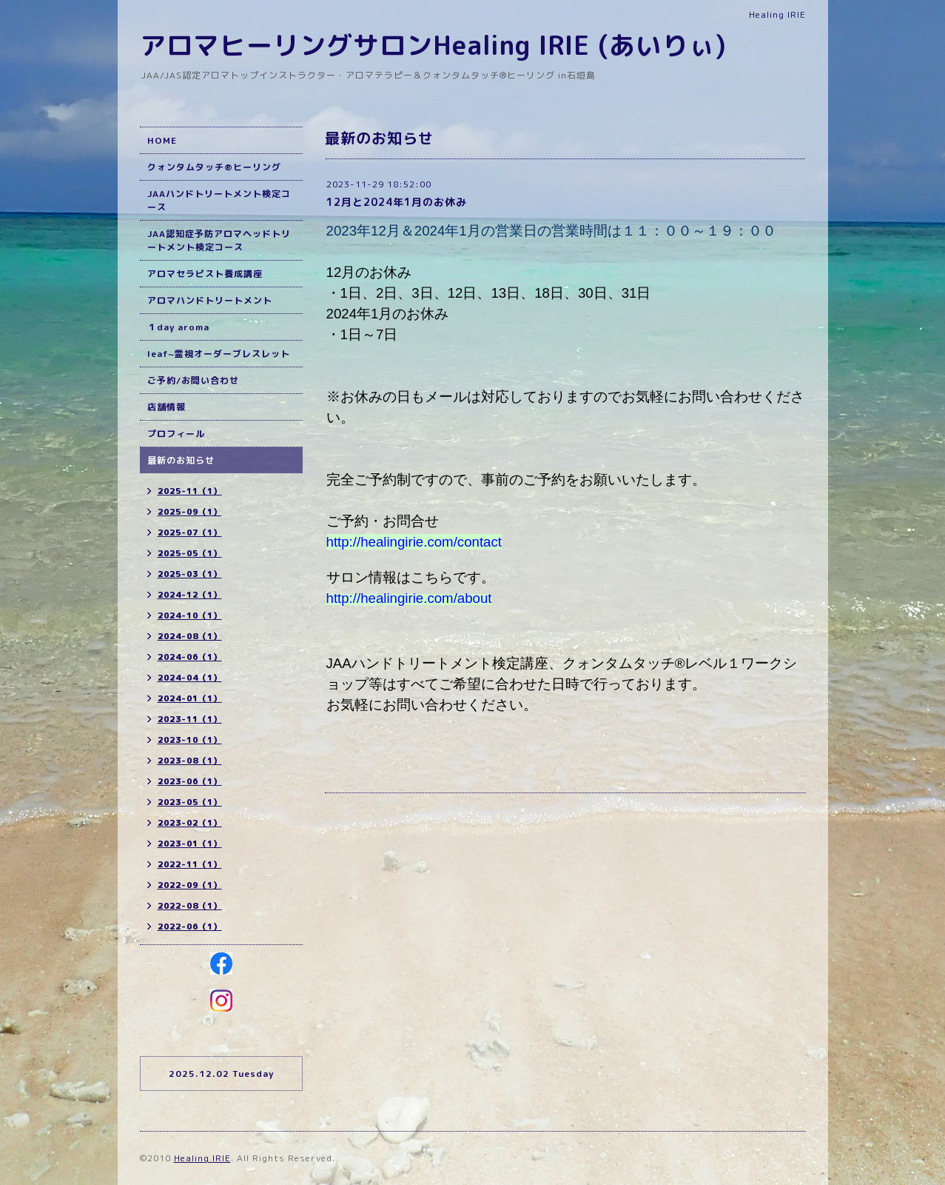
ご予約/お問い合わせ (193, 380)
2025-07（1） (190, 532)
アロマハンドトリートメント (209, 300)
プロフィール (176, 433)
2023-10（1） (190, 740)
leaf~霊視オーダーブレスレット (218, 353)
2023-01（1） (190, 843)
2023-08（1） (190, 761)
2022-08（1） (190, 906)
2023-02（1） (190, 823)
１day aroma (178, 327)
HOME (162, 140)
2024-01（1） (190, 698)
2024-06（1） (190, 657)
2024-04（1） (190, 678)
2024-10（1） (190, 615)
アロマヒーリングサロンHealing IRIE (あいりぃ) (433, 45)
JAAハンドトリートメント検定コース (219, 200)
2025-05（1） (190, 553)
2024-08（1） (190, 636)
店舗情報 (166, 407)
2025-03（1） (190, 574)
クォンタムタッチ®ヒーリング (214, 167)
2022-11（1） (190, 864)
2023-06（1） (190, 781)
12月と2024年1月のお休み (396, 202)
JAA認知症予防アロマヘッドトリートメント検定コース (219, 240)
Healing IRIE (202, 1158)
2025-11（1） (190, 491)
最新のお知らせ (181, 460)
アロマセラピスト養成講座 (205, 273)
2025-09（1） (190, 512)
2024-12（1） (190, 595)
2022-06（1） (190, 926)
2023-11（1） (190, 719)
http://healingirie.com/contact (414, 542)
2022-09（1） (190, 885)
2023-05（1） (190, 802)
